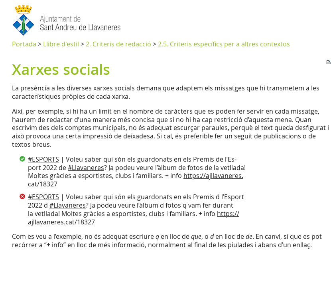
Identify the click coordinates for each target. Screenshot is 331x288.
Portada (24, 44)
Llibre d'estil (61, 44)
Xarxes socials (61, 69)
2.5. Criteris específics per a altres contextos (224, 44)
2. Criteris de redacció (118, 44)
